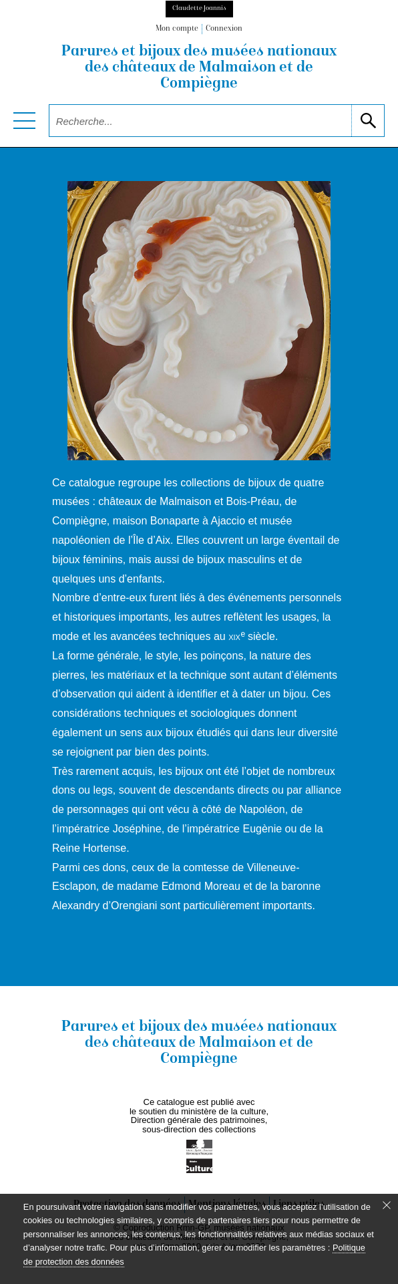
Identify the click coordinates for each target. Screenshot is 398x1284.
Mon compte (177, 29)
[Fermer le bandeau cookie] (387, 1205)
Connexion (224, 29)
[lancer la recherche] (367, 120)
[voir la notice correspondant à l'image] (199, 320)
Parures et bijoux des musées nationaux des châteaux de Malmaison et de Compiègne (199, 68)
